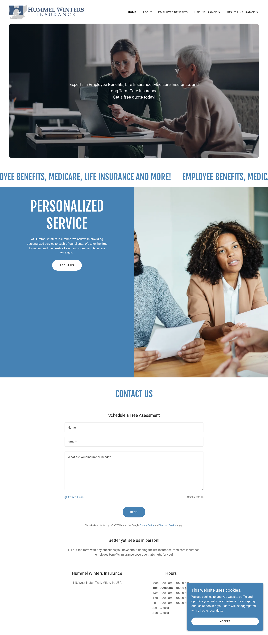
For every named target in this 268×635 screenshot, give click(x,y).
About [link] (147, 12)
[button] (207, 12)
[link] (47, 11)
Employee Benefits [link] (173, 12)
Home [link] (132, 12)
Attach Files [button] (76, 497)
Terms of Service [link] (167, 525)
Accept (225, 621)
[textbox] (134, 427)
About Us (67, 265)
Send (134, 512)
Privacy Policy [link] (146, 525)
